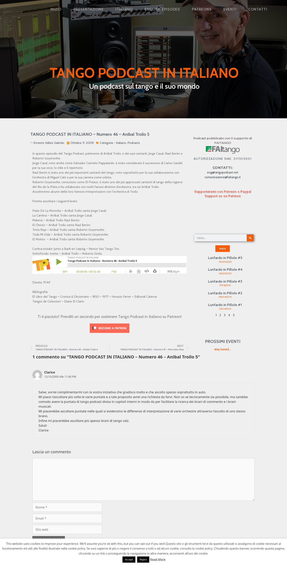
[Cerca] (250, 237)
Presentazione (89, 9)
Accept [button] (129, 559)
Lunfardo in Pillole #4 (225, 269)
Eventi (229, 9)
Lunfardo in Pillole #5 (225, 258)
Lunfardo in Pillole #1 (225, 305)
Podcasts (133, 143)
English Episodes (162, 9)
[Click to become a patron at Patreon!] (109, 334)
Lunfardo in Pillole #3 (225, 281)
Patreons (202, 9)
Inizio (56, 9)
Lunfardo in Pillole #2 (225, 293)
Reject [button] (143, 559)
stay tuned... (222, 349)
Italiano (124, 9)
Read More (157, 559)
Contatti (257, 9)
